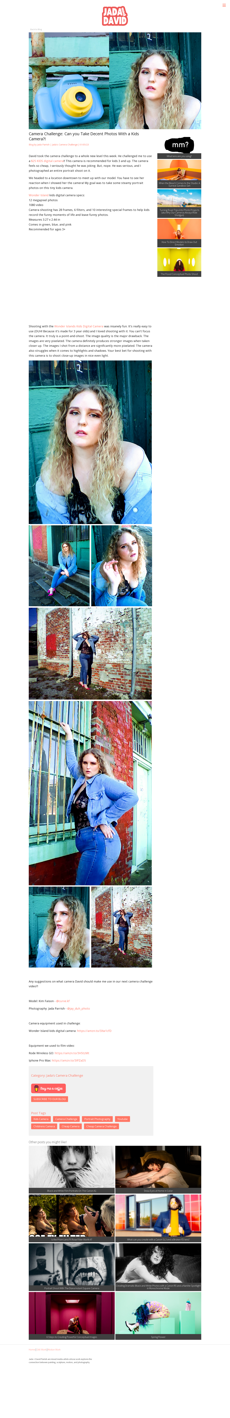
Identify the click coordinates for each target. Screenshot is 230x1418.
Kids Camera (41, 1119)
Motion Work (54, 1349)
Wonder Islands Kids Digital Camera (78, 326)
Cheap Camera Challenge (101, 1126)
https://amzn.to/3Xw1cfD (94, 1031)
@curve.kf (63, 1001)
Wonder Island (39, 195)
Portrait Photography (97, 1119)
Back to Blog (36, 29)
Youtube (122, 1119)
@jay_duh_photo (78, 1008)
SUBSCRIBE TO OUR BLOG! (50, 1099)
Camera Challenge (66, 1119)
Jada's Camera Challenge (65, 144)
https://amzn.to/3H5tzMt (72, 1053)
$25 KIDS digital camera (47, 161)
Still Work (41, 1349)
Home (32, 1349)
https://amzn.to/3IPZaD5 (69, 1060)
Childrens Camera (44, 1126)
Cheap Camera (70, 1126)
